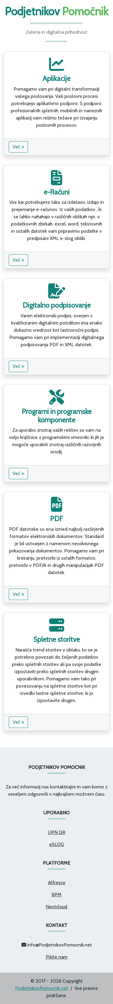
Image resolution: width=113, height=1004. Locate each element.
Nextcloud (56, 906)
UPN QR (56, 832)
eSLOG (56, 844)
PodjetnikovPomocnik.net (41, 988)
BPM (56, 894)
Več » (18, 147)
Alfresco (56, 882)
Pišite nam (56, 957)
